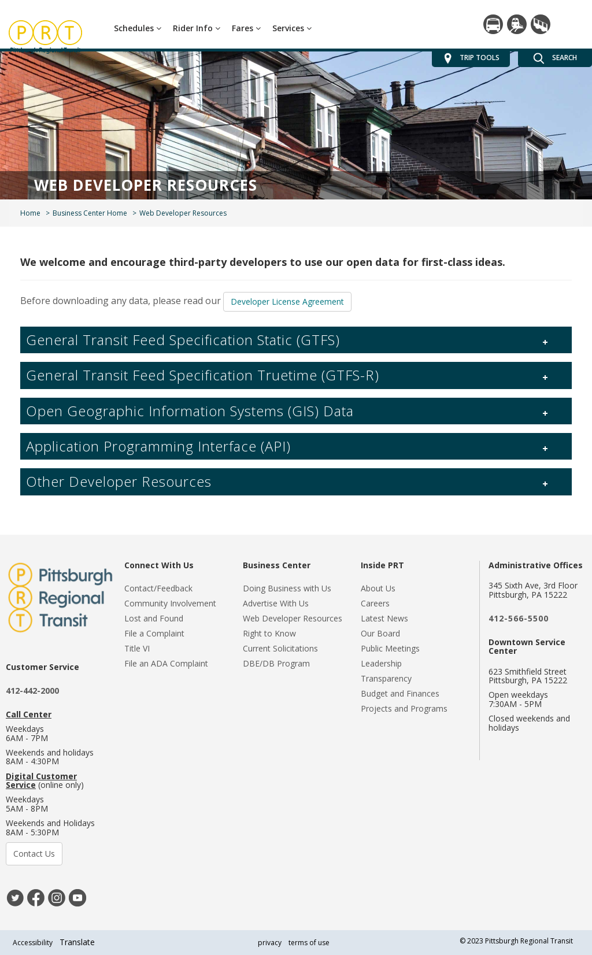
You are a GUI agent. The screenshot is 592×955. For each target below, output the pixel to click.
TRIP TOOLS (471, 58)
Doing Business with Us (287, 588)
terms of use (309, 942)
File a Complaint (154, 633)
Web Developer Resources (292, 618)
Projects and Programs (404, 708)
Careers (375, 603)
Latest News (384, 618)
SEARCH (555, 58)
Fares (246, 28)
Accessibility (33, 942)
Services (292, 28)
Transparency (386, 678)
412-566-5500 (519, 618)
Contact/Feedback (158, 588)
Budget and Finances (400, 693)
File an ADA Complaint (166, 663)
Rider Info (196, 28)
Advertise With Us (276, 603)
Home (30, 213)
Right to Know (269, 633)
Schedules (137, 28)
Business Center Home (90, 213)
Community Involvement (170, 603)
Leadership (381, 663)
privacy (270, 942)
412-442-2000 (32, 690)
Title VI (137, 648)
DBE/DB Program (276, 663)
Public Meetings (390, 648)
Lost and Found (153, 618)
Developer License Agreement (287, 301)
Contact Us (34, 853)
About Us (378, 588)
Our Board (380, 633)
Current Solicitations (280, 648)
